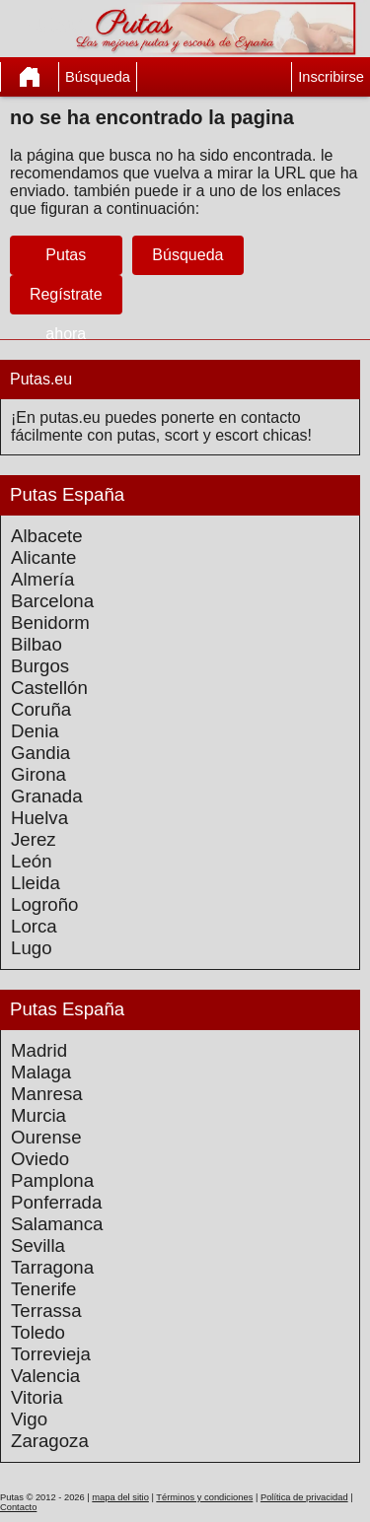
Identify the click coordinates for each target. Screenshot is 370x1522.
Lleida (35, 882)
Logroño (44, 904)
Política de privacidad (304, 1497)
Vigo (29, 1419)
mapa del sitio (120, 1497)
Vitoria (37, 1397)
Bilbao (36, 644)
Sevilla (38, 1245)
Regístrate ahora (66, 314)
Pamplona (52, 1180)
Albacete (47, 535)
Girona (38, 774)
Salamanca (57, 1223)
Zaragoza (50, 1440)
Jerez (33, 839)
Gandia (40, 752)
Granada (47, 796)
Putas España (67, 494)
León (31, 861)
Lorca (34, 926)
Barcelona (52, 600)
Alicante (43, 557)
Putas (65, 254)
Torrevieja (51, 1354)
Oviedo (40, 1158)
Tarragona (52, 1267)
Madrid (39, 1050)
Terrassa (46, 1310)
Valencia (45, 1375)
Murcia (38, 1115)
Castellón (49, 687)
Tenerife (43, 1289)
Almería (42, 579)
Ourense (46, 1137)
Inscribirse (331, 77)
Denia (35, 731)
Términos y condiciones (204, 1497)
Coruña (41, 709)
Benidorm (50, 622)
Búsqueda (97, 77)
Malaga (41, 1072)
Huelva (39, 817)
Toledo (38, 1332)
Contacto (18, 1507)
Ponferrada (56, 1202)
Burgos (40, 666)
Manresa (47, 1093)
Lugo (31, 947)
